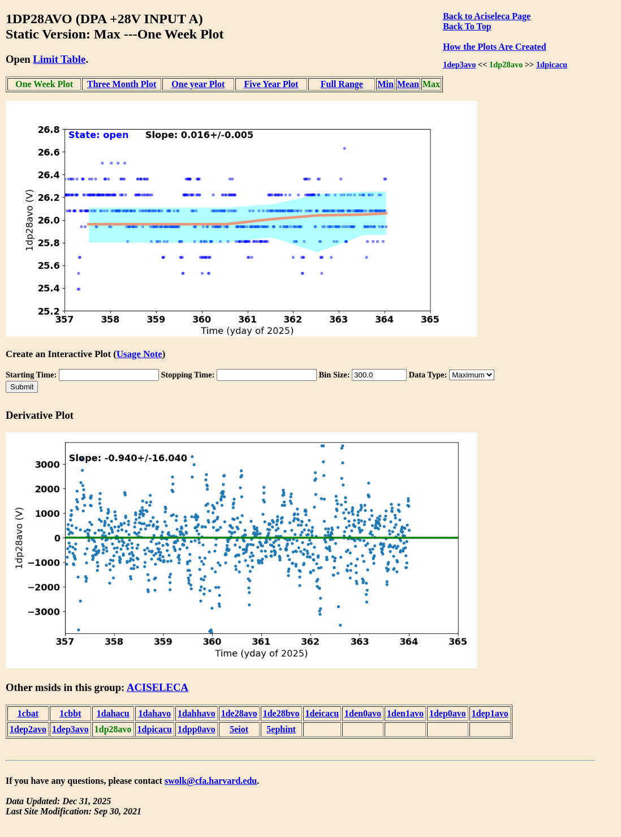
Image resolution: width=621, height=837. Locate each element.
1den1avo (405, 713)
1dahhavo (196, 713)
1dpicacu (551, 64)
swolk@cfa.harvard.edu (211, 781)
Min (385, 84)
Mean (408, 84)
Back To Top (467, 26)
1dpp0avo (196, 729)
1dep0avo (447, 713)
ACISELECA (157, 687)
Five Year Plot (271, 84)
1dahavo (154, 713)
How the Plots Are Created (494, 46)
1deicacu (322, 713)
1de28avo (239, 713)
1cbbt (70, 713)
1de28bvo (281, 713)
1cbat (28, 713)
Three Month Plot (121, 84)
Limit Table (59, 59)
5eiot (239, 729)
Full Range (342, 84)
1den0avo (362, 713)
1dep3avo (459, 64)
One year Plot (198, 84)
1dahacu (113, 713)
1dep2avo (28, 729)
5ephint (281, 729)
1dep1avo (490, 713)
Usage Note (139, 354)
